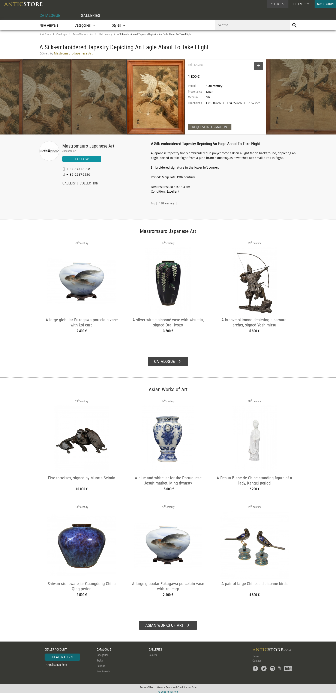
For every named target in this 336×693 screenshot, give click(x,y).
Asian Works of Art (83, 34)
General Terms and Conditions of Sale (176, 685)
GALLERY (69, 184)
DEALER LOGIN (62, 655)
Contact (256, 659)
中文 (307, 4)
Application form (57, 663)
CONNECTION (325, 4)
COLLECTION (89, 184)
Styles (100, 659)
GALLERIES (90, 15)
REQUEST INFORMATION (209, 127)
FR (294, 4)
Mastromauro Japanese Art (88, 146)
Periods (101, 664)
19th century (105, 34)
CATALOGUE (49, 15)
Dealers (153, 653)
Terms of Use (146, 685)
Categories (102, 653)
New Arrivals (48, 25)
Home (255, 655)
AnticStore (45, 34)
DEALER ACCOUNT (56, 648)
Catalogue (61, 34)
